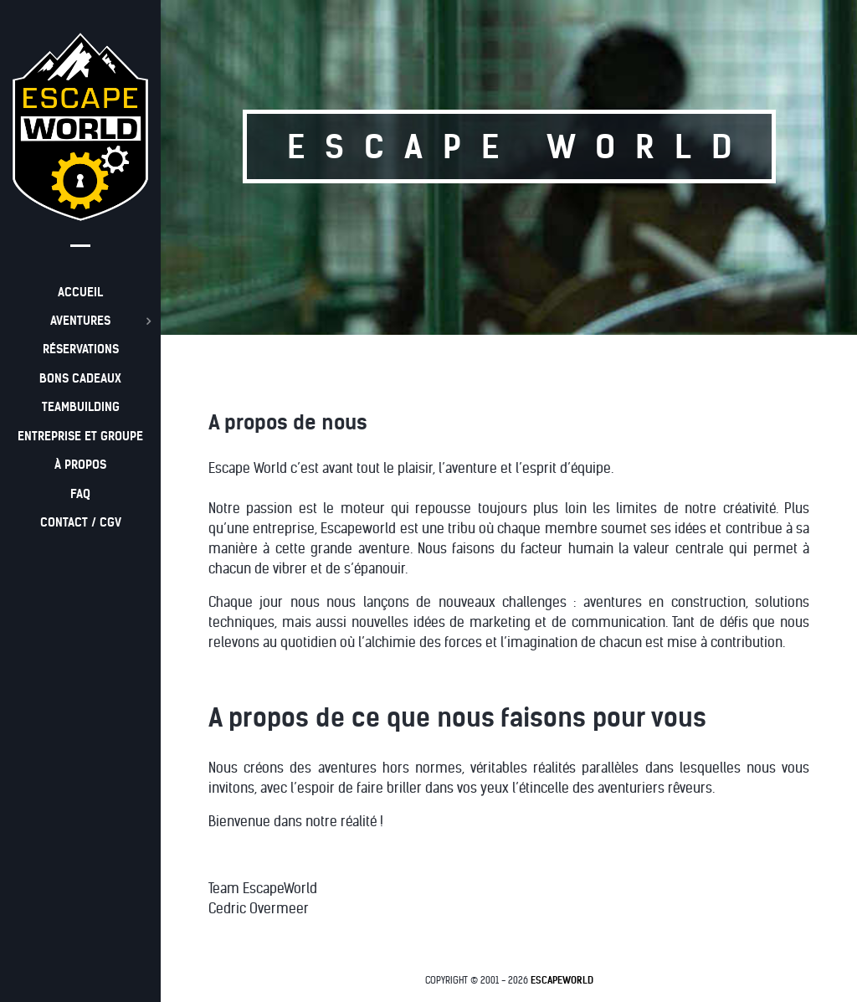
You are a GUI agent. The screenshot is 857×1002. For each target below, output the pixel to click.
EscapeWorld (562, 980)
